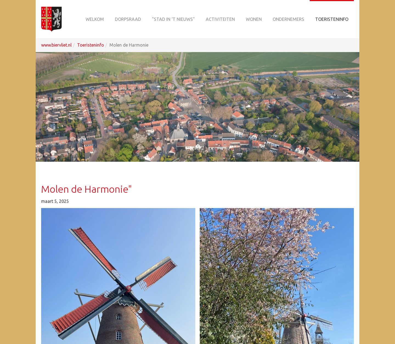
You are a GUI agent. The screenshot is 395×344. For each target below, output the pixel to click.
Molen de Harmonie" (86, 189)
